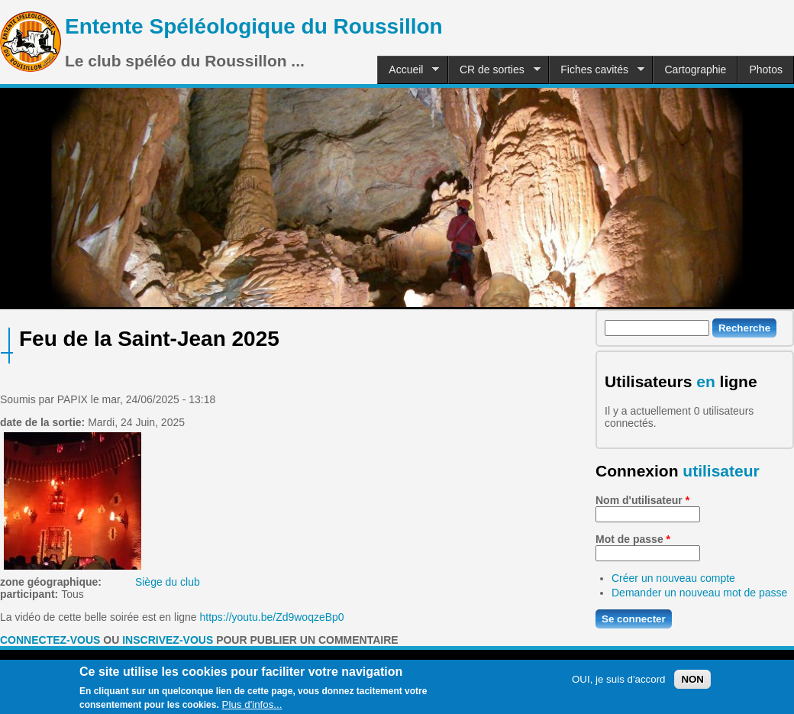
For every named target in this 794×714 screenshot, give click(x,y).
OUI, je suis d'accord (619, 684)
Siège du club (167, 582)
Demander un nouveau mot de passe (699, 592)
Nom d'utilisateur (642, 500)
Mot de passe (633, 539)
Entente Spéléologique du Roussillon (254, 26)
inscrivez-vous (167, 640)
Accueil (408, 69)
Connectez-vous (50, 640)
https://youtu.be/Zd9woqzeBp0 (272, 617)
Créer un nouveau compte (673, 578)
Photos (766, 69)
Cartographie (695, 69)
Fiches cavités (596, 69)
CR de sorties (494, 69)
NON (692, 684)
